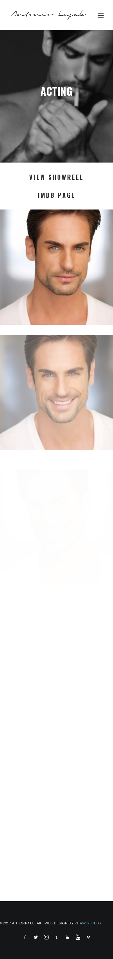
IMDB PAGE (56, 195)
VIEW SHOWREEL (56, 177)
